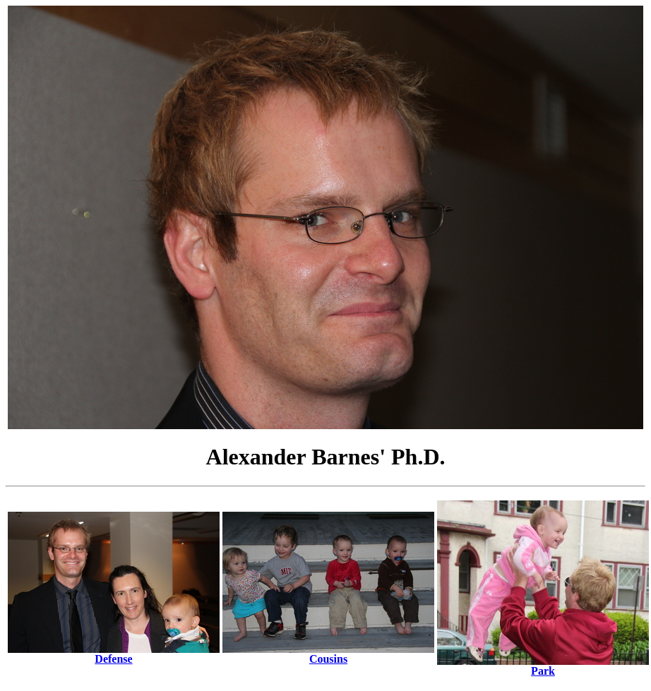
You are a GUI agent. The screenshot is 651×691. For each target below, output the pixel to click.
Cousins (328, 654)
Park (543, 666)
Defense (114, 654)
